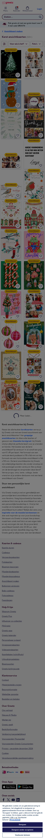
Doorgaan (22, 824)
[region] (22, 820)
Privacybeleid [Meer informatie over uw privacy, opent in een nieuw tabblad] (15, 820)
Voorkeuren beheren (22, 835)
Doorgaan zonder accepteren (22, 830)
